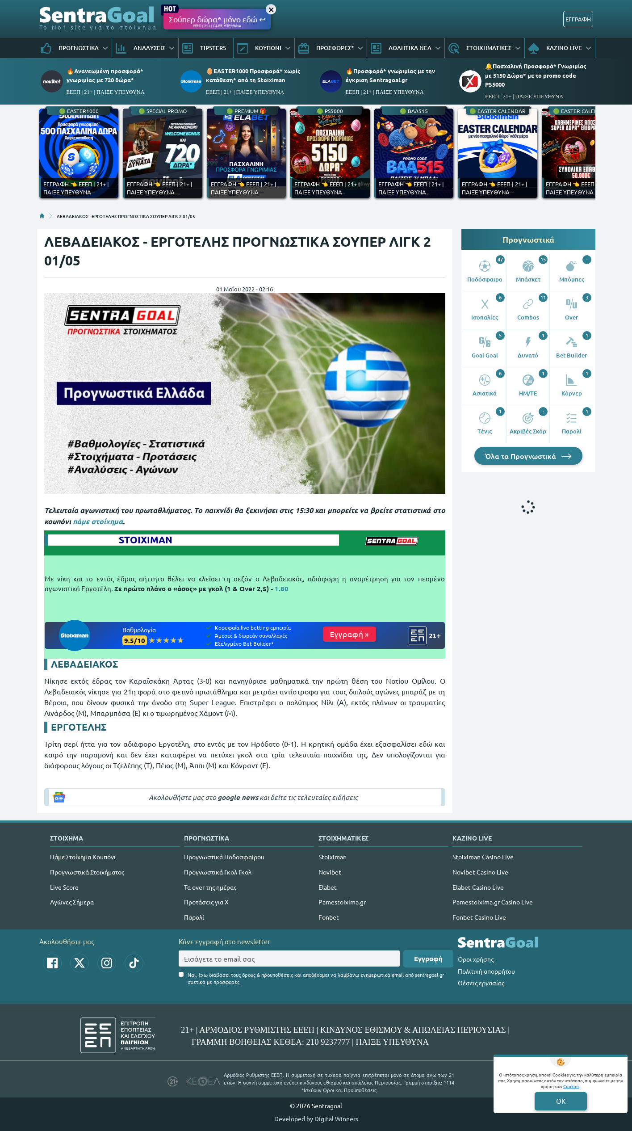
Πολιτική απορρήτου (486, 971)
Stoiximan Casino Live (483, 857)
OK (560, 1101)
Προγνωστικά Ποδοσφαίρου (224, 857)
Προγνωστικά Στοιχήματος (87, 872)
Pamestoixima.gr (342, 902)
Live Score (64, 887)
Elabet (327, 887)
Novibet (329, 872)
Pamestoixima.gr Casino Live (492, 902)
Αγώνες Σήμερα (72, 902)
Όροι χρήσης (476, 959)
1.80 (282, 588)
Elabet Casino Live (478, 887)
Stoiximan (332, 857)
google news (238, 797)
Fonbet (328, 917)
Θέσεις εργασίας (481, 983)
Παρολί (194, 917)
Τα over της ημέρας (210, 887)
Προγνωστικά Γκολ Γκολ (217, 872)
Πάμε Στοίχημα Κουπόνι (83, 857)
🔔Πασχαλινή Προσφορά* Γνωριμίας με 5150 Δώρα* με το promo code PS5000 (535, 75)
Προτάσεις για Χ (206, 902)
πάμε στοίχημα (98, 521)
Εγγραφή (428, 958)
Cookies (571, 1086)
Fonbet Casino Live (479, 917)
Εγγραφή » (349, 634)
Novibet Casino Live (480, 872)
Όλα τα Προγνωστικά (528, 456)
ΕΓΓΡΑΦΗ (578, 19)
